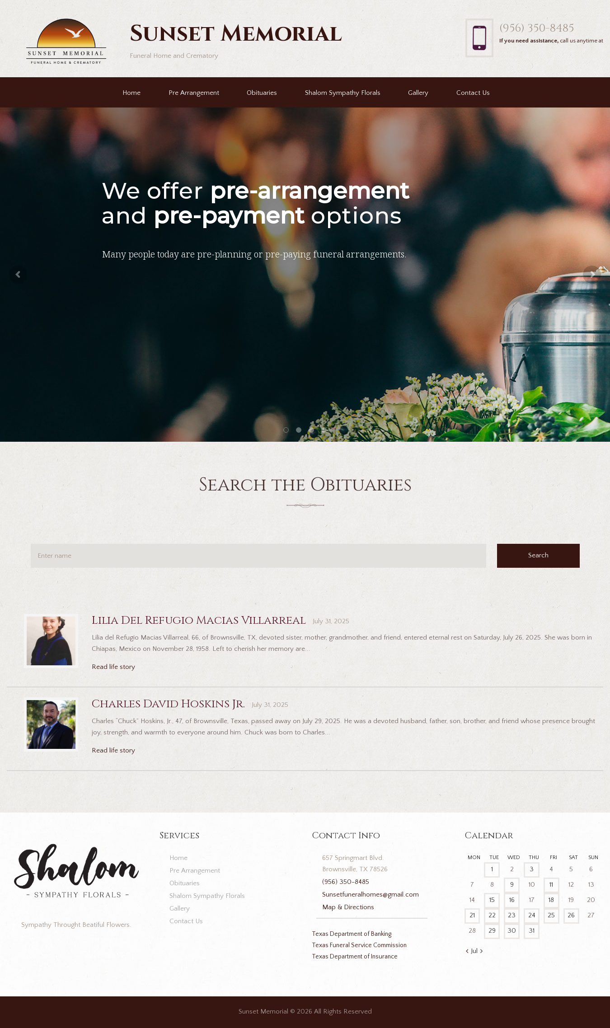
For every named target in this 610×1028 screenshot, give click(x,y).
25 (551, 915)
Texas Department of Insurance (355, 956)
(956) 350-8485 (536, 28)
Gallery (418, 93)
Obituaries (262, 93)
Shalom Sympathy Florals (342, 93)
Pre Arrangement (194, 93)
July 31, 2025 (331, 621)
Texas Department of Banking (351, 934)
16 (512, 900)
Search (538, 555)
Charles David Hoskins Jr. (168, 703)
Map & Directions (348, 907)
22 (492, 915)
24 (531, 915)
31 (532, 931)
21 (472, 915)
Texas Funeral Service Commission (359, 945)
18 (551, 900)
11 (551, 884)
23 (512, 915)
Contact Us (473, 93)
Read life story (113, 667)
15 (492, 900)
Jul (474, 951)
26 (571, 915)
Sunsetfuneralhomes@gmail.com (370, 894)
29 (492, 931)
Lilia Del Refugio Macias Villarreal (199, 620)
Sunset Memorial (263, 1011)
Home (131, 93)
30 (511, 931)
